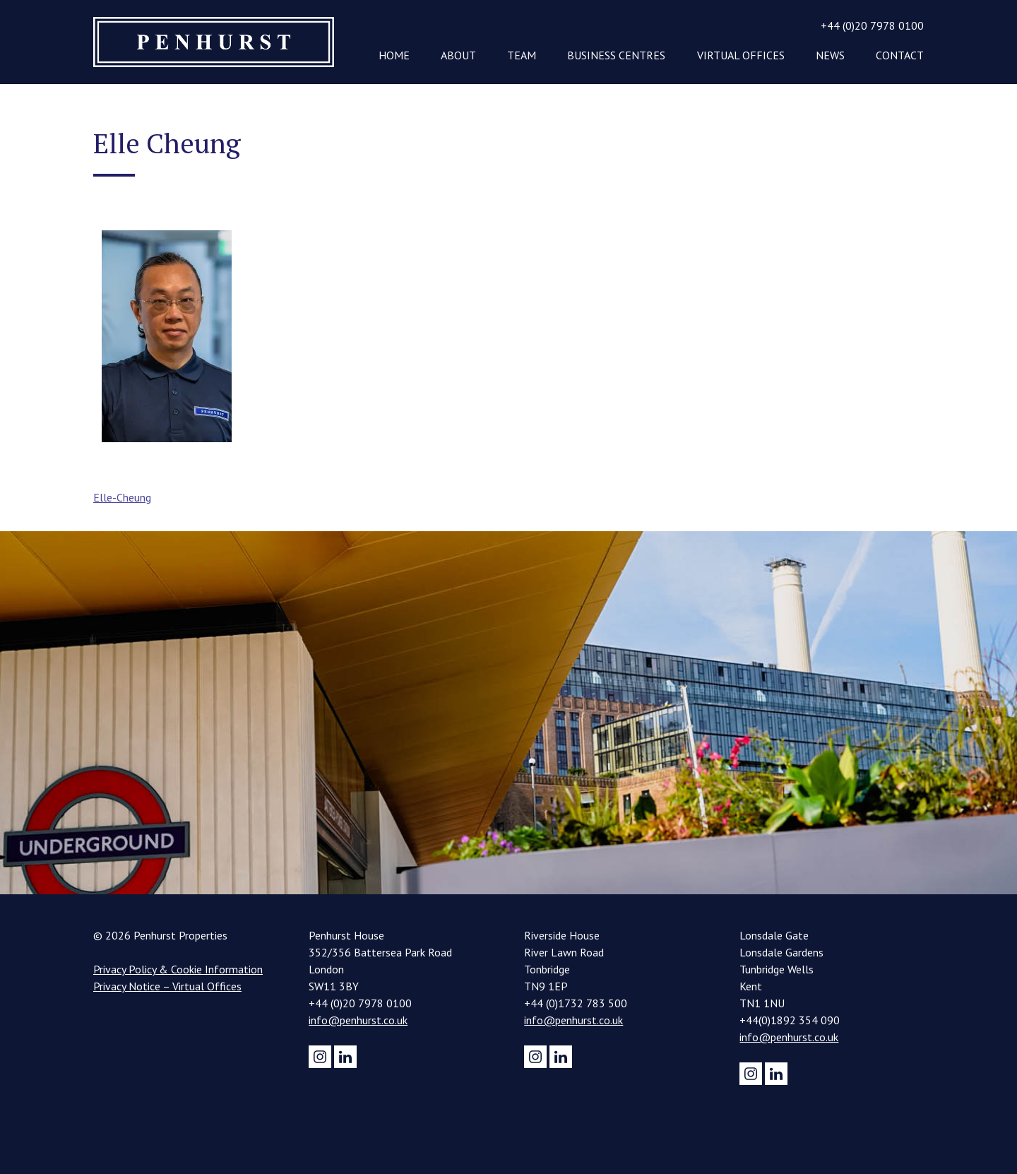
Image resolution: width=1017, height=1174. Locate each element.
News (830, 55)
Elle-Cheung (122, 497)
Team (521, 55)
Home (394, 55)
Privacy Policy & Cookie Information (178, 969)
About (458, 55)
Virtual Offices (741, 55)
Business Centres (616, 55)
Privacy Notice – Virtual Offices (167, 986)
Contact (900, 55)
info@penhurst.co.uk (358, 1020)
